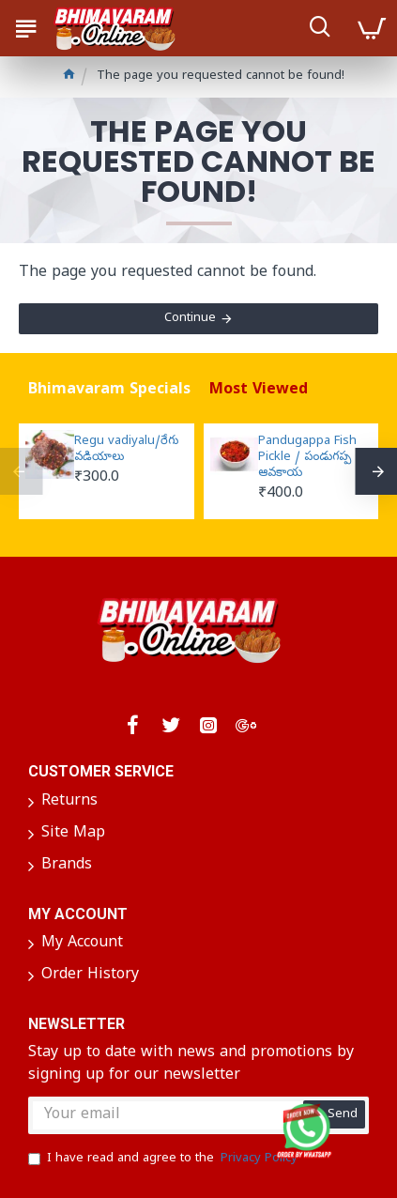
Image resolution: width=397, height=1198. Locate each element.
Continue (190, 319)
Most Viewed (258, 390)
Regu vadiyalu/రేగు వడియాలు (126, 450)
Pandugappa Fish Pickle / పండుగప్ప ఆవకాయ (307, 458)
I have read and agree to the (164, 1159)
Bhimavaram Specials (109, 390)
